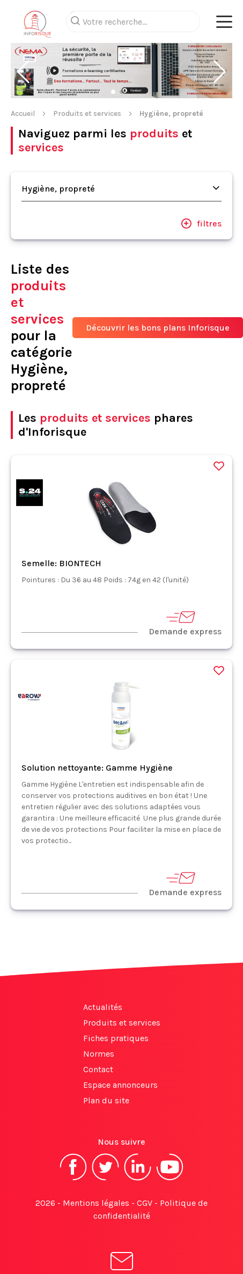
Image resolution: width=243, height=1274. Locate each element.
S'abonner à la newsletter (121, 1251)
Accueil (23, 93)
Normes (98, 1033)
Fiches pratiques (116, 1018)
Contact (98, 1049)
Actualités (102, 987)
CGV (144, 1182)
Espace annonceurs (120, 1064)
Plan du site (106, 1080)
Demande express (185, 602)
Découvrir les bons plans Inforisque (158, 307)
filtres (201, 202)
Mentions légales (96, 1182)
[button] (23, 51)
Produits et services (87, 93)
